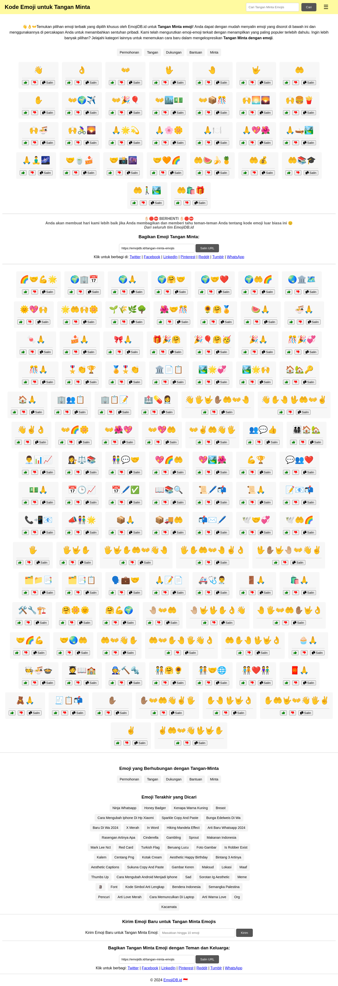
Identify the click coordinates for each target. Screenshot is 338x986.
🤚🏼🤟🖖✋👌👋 (218, 610)
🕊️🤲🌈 (299, 520)
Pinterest (188, 257)
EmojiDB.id (172, 980)
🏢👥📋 (71, 399)
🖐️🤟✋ (76, 550)
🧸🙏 (25, 700)
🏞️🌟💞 (212, 369)
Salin (47, 82)
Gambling (173, 837)
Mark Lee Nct (101, 847)
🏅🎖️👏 (125, 369)
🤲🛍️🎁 (191, 190)
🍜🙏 (304, 309)
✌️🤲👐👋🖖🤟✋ (191, 730)
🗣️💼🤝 (125, 580)
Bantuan (195, 52)
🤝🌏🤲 (73, 640)
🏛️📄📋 (169, 369)
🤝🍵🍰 (79, 160)
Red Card (126, 847)
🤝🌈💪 (30, 640)
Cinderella (150, 837)
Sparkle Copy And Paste (180, 818)
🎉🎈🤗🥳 (212, 339)
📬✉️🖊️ (212, 520)
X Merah (132, 828)
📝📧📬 (299, 490)
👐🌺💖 (118, 429)
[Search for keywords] (272, 7)
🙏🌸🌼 (169, 130)
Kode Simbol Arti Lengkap (144, 887)
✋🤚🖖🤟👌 (229, 700)
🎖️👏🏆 (82, 369)
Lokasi (227, 867)
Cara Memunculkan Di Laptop (172, 897)
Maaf (243, 867)
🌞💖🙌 (34, 309)
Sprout (194, 837)
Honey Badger (155, 808)
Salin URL (207, 248)
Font (114, 887)
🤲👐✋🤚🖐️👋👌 (181, 640)
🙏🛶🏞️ (299, 130)
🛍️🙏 (299, 580)
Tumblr (218, 257)
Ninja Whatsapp (124, 808)
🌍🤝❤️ (215, 279)
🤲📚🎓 (302, 160)
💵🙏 (38, 490)
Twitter (135, 257)
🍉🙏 (260, 309)
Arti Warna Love (214, 897)
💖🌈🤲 (169, 460)
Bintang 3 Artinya (228, 857)
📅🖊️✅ (125, 490)
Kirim (244, 933)
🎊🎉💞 (302, 339)
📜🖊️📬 (212, 490)
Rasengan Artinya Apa (118, 837)
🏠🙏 (27, 399)
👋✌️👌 (31, 429)
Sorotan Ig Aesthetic (214, 877)
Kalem (101, 857)
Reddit (203, 257)
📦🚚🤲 (169, 520)
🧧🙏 (299, 670)
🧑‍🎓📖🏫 (82, 670)
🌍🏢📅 (84, 279)
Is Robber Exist (235, 847)
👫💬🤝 (125, 460)
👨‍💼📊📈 (38, 460)
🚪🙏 (256, 580)
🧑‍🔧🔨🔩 (125, 670)
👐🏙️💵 (169, 100)
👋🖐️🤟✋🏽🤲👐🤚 (218, 399)
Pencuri (104, 897)
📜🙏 (256, 490)
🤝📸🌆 (123, 160)
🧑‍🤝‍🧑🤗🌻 (169, 670)
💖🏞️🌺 (212, 460)
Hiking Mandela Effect (183, 828)
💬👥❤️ (299, 460)
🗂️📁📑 (38, 580)
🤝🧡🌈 (167, 160)
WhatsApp (235, 257)
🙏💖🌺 (256, 130)
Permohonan (129, 52)
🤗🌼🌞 (75, 610)
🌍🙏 (127, 279)
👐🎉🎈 (125, 100)
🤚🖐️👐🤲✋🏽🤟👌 (289, 610)
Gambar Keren (183, 867)
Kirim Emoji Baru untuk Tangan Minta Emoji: (121, 933)
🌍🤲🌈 (258, 279)
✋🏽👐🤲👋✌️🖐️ (167, 700)
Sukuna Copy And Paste (145, 867)
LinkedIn (170, 257)
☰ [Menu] (326, 7)
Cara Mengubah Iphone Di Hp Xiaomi (125, 818)
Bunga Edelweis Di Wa (223, 818)
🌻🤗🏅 (217, 309)
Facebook (152, 257)
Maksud (208, 867)
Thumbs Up (99, 877)
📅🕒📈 (82, 490)
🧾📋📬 (69, 700)
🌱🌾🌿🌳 (127, 309)
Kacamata (169, 907)
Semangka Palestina (224, 887)
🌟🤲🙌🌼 (79, 309)
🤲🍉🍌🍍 (212, 160)
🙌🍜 (38, 130)
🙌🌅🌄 (256, 100)
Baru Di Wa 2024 (105, 828)
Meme (242, 877)
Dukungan (174, 52)
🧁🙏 (308, 640)
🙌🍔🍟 (299, 100)
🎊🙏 (38, 369)
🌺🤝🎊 (174, 309)
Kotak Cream (152, 857)
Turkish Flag (150, 847)
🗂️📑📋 (82, 580)
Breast (221, 808)
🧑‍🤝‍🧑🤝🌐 (212, 670)
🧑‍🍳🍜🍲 (38, 670)
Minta (214, 52)
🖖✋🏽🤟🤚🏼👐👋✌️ (289, 550)
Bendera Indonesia (186, 887)
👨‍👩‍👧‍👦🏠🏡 (306, 429)
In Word (153, 828)
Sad (188, 877)
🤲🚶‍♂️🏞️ (147, 190)
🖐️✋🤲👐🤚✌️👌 (212, 550)
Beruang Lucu (178, 847)
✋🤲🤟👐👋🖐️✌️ (296, 700)
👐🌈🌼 (75, 429)
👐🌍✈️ (82, 100)
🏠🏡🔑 (299, 369)
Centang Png (124, 857)
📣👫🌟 (82, 520)
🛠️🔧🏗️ (32, 610)
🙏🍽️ (212, 130)
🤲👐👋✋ (119, 640)
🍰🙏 (79, 339)
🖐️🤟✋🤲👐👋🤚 (136, 550)
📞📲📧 (38, 520)
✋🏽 (112, 700)
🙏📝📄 (169, 580)
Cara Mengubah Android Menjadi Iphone (147, 877)
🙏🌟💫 (125, 130)
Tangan (152, 52)
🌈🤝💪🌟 (38, 279)
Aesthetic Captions (105, 867)
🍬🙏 (36, 339)
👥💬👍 (263, 429)
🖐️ (33, 550)
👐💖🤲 (162, 429)
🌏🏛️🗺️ (302, 279)
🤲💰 (258, 160)
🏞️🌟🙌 (256, 369)
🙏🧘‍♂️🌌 (36, 160)
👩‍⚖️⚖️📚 (82, 460)
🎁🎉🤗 (167, 339)
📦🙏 (125, 520)
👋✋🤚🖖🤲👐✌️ (294, 399)
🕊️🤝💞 (256, 520)
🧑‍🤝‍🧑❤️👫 (256, 670)
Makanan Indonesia (221, 837)
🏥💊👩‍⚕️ (158, 399)
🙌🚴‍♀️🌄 (82, 130)
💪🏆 (256, 460)
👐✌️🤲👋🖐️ (212, 429)
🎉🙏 (258, 339)
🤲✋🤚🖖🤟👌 (253, 640)
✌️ (131, 730)
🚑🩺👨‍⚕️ (212, 580)
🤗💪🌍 (119, 610)
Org (237, 897)
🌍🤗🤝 (171, 279)
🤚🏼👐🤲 (163, 610)
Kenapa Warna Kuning (191, 808)
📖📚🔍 (169, 490)
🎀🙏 (123, 339)
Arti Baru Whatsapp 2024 (226, 828)
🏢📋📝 (114, 399)
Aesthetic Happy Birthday (189, 857)
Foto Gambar (207, 847)
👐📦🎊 (212, 100)
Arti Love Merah (130, 897)
